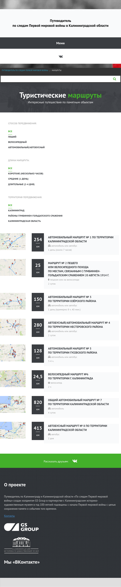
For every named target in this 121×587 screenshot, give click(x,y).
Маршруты (56, 70)
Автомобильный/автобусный (26, 147)
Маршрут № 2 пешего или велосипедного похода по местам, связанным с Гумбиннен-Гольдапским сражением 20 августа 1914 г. (78, 269)
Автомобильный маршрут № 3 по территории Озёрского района (72, 299)
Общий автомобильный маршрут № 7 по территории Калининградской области (78, 402)
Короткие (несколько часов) (25, 173)
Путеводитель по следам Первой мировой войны (25, 70)
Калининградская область (24, 220)
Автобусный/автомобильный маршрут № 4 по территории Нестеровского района (79, 325)
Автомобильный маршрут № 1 (80, 239)
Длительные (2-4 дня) (21, 184)
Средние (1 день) (18, 178)
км (38, 242)
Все (10, 131)
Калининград (16, 210)
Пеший (12, 136)
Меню (60, 43)
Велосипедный (17, 142)
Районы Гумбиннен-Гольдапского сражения (35, 215)
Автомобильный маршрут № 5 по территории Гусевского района (72, 350)
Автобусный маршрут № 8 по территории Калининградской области (77, 428)
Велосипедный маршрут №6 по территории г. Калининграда (70, 376)
